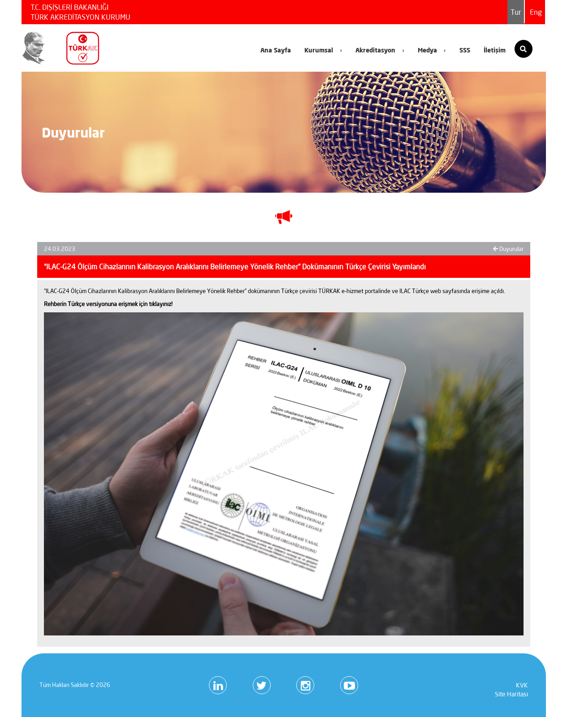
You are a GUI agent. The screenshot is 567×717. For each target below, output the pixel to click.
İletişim (495, 50)
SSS (464, 50)
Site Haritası (511, 694)
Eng (536, 12)
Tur (516, 12)
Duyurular (508, 248)
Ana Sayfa (275, 50)
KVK (522, 685)
